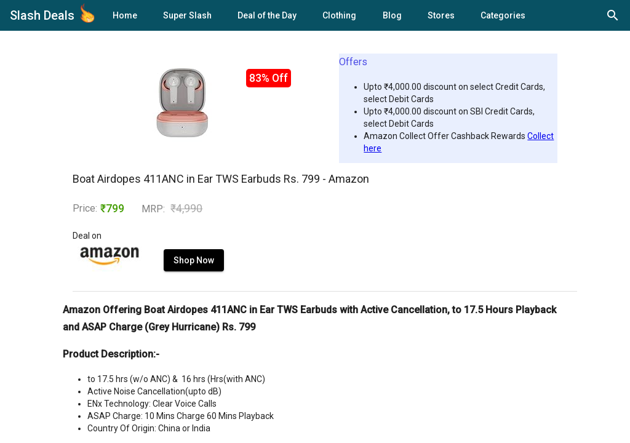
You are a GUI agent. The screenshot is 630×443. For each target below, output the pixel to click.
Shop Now (193, 260)
